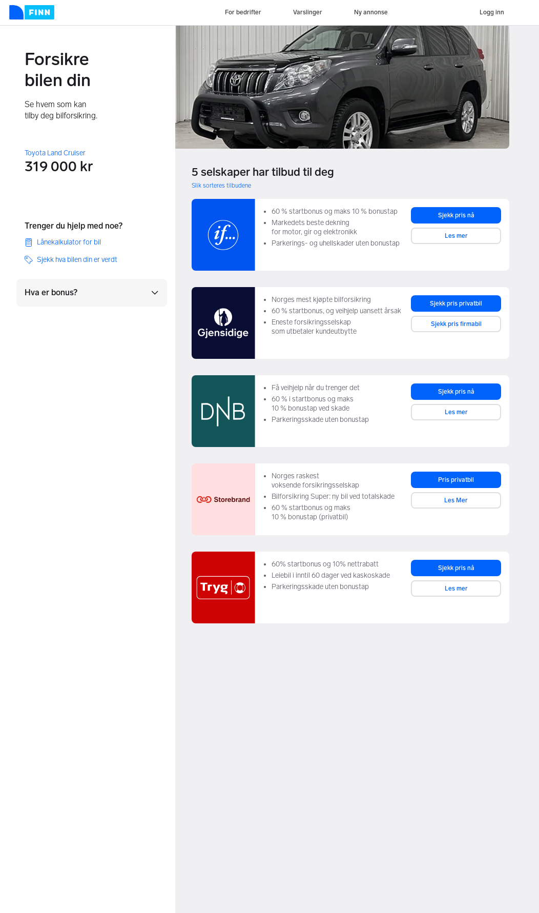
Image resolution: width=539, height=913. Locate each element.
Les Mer (456, 500)
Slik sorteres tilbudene (221, 185)
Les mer (456, 235)
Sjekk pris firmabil (456, 324)
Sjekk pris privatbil (456, 303)
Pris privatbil (456, 479)
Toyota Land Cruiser (55, 153)
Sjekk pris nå (456, 215)
